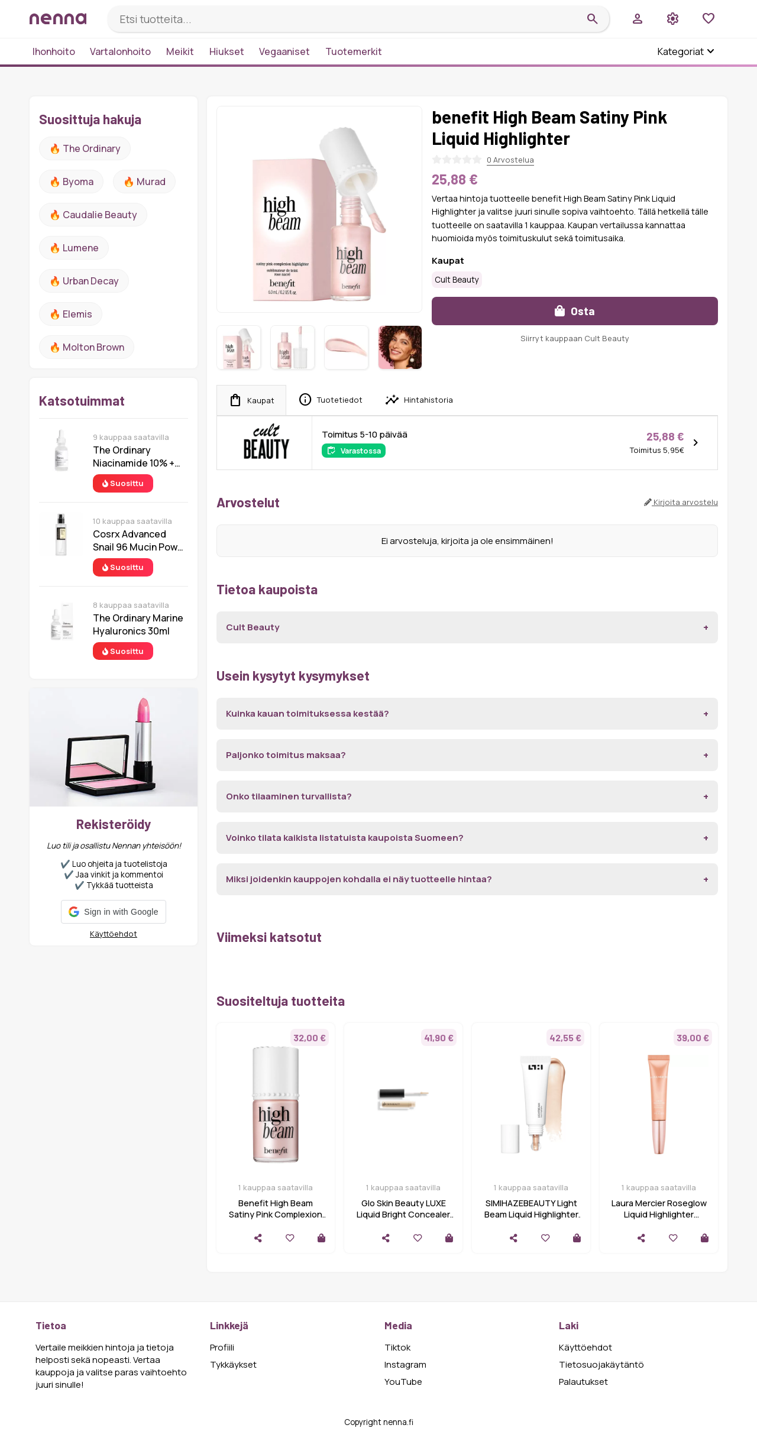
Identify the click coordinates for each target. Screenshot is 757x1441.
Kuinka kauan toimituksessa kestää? (307, 713)
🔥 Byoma (71, 181)
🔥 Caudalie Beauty (93, 214)
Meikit (180, 51)
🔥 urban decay (84, 280)
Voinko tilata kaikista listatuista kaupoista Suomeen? (345, 837)
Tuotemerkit (353, 51)
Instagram (405, 1364)
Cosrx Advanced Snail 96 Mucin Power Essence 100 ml (140, 540)
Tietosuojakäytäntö (601, 1364)
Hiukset (226, 51)
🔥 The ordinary (85, 148)
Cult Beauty (457, 279)
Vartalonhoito (120, 51)
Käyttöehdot (113, 933)
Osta (575, 311)
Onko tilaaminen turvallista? (289, 796)
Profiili (222, 1347)
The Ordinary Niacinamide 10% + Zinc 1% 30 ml (133, 456)
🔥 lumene (74, 247)
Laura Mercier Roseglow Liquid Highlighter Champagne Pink (659, 1214)
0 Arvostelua (510, 159)
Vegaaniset (284, 51)
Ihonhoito (54, 51)
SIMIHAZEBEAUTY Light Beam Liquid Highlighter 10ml (531, 1214)
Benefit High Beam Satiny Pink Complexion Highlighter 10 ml (275, 1214)
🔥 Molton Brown (86, 347)
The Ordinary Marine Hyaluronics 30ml (138, 624)
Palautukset (583, 1381)
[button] (113, 912)
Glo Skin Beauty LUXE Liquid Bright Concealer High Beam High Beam (403, 1214)
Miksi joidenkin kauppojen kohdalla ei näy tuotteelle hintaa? (359, 879)
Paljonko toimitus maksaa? (286, 755)
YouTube (403, 1381)
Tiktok (397, 1347)
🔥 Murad (144, 181)
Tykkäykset (233, 1364)
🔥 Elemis (70, 313)
